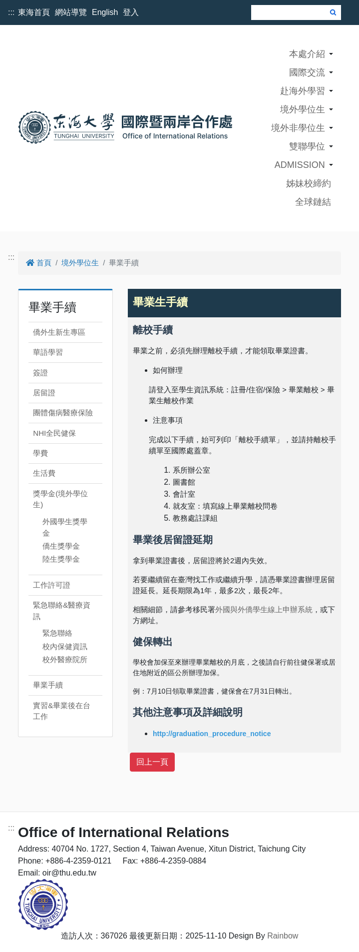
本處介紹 (307, 54)
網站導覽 (71, 12)
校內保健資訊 (64, 646)
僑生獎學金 (61, 546)
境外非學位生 (298, 128)
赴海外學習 (302, 91)
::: (11, 12)
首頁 (38, 262)
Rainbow (282, 936)
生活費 (44, 473)
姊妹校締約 (308, 183)
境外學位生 (302, 109)
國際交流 (307, 72)
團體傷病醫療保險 (63, 412)
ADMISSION (300, 165)
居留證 (44, 392)
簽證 (40, 372)
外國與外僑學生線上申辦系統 (264, 610)
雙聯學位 (307, 146)
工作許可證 (51, 585)
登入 (131, 12)
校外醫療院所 (64, 659)
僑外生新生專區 (59, 332)
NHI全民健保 (54, 433)
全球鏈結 (313, 202)
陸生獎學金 (61, 559)
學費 (40, 453)
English (105, 12)
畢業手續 (48, 685)
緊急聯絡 (57, 633)
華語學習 (48, 352)
